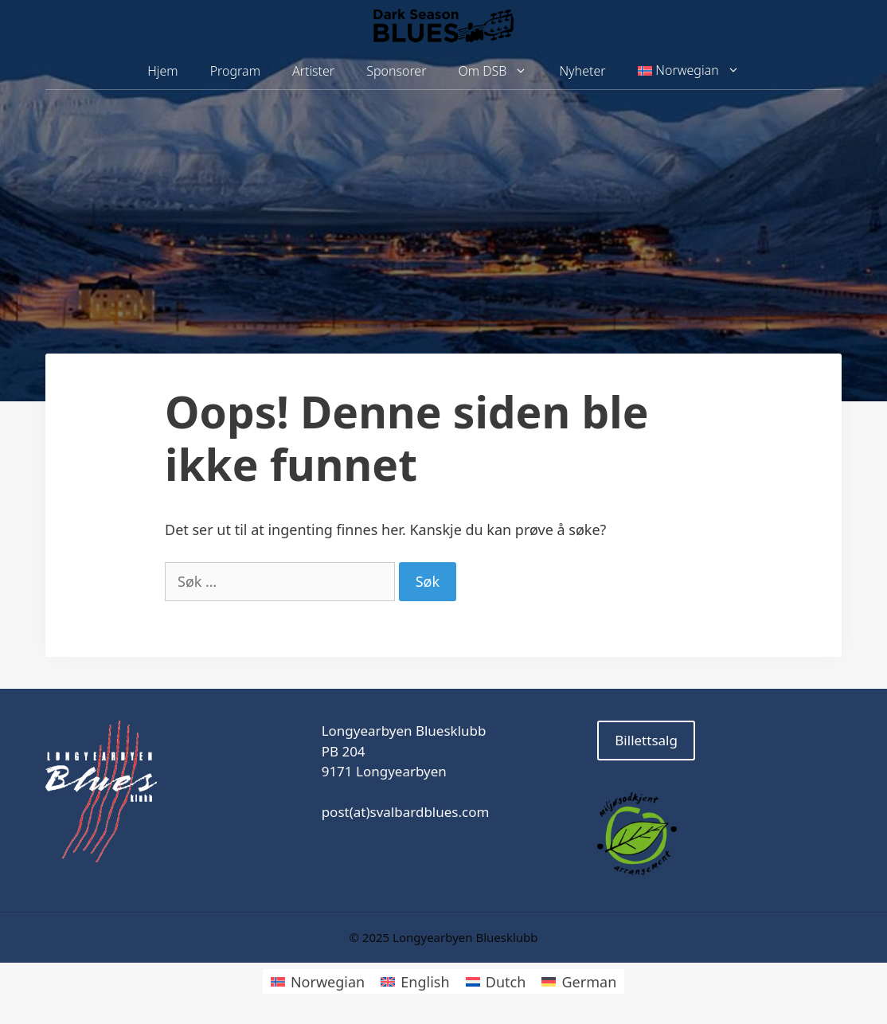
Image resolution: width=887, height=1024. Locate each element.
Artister (313, 71)
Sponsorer (396, 71)
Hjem (162, 71)
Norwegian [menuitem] (328, 981)
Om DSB (501, 71)
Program (235, 71)
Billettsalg (646, 740)
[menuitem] (689, 71)
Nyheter (582, 71)
